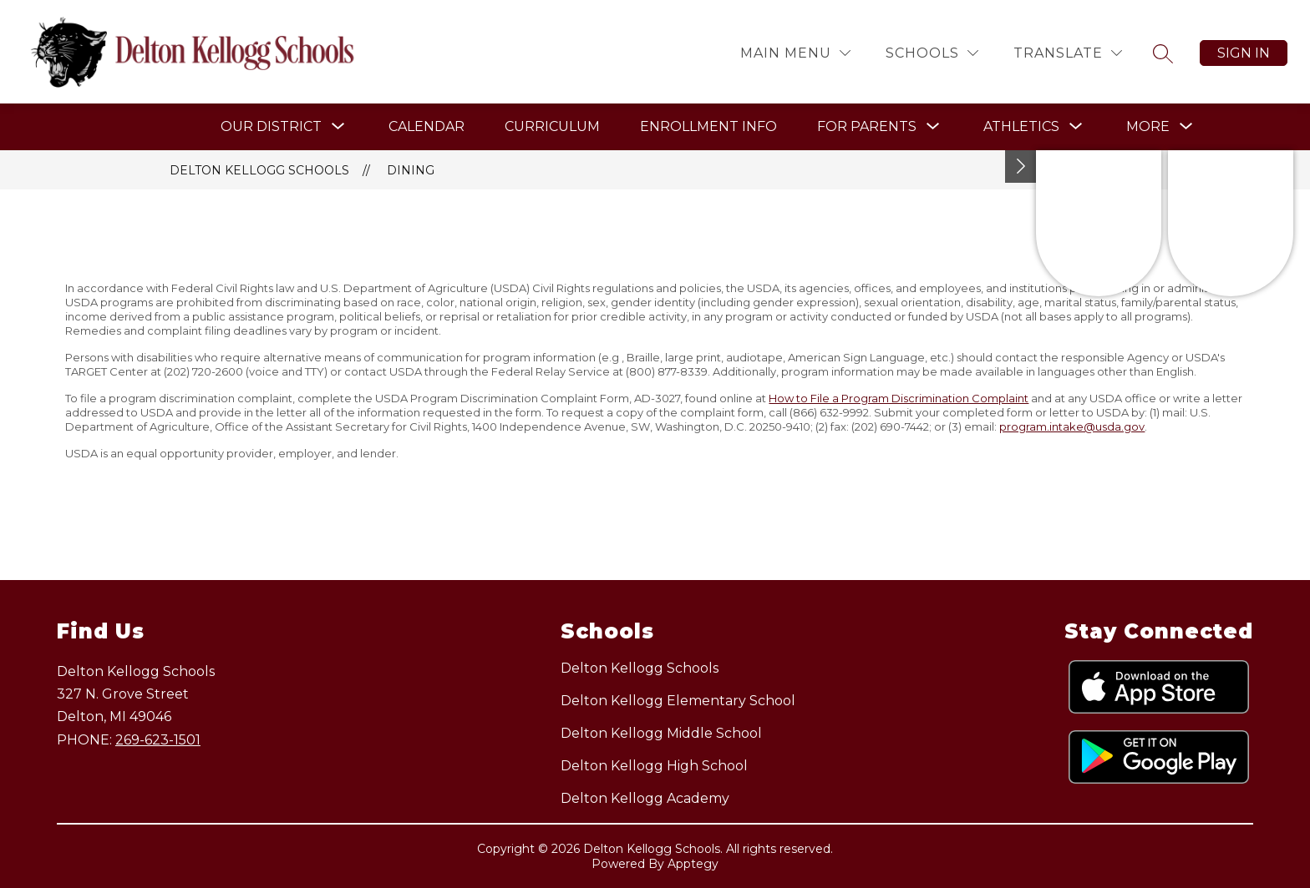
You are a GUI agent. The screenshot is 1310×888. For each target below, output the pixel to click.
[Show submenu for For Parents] (866, 127)
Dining (410, 170)
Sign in (1243, 53)
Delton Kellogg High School (654, 766)
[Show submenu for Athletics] (1021, 127)
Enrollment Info (708, 126)
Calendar (426, 126)
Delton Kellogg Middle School (661, 733)
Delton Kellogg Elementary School (678, 701)
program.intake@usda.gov (1072, 426)
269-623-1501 (158, 740)
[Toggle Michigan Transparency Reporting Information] (1021, 166)
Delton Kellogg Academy (645, 798)
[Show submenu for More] (1148, 127)
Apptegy (693, 863)
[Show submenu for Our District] (271, 127)
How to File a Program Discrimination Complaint (898, 398)
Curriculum (552, 126)
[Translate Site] (1067, 53)
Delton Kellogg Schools (259, 170)
